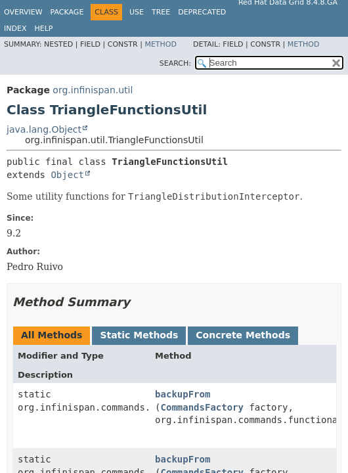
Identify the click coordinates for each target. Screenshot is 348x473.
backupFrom (182, 394)
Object (67, 174)
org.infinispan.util (93, 90)
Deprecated (202, 12)
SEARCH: (175, 63)
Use (136, 12)
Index (15, 28)
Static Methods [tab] (139, 335)
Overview (23, 12)
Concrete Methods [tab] (243, 335)
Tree (161, 12)
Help (43, 28)
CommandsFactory (202, 407)
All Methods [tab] (51, 335)
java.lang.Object (44, 129)
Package (67, 12)
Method (160, 44)
